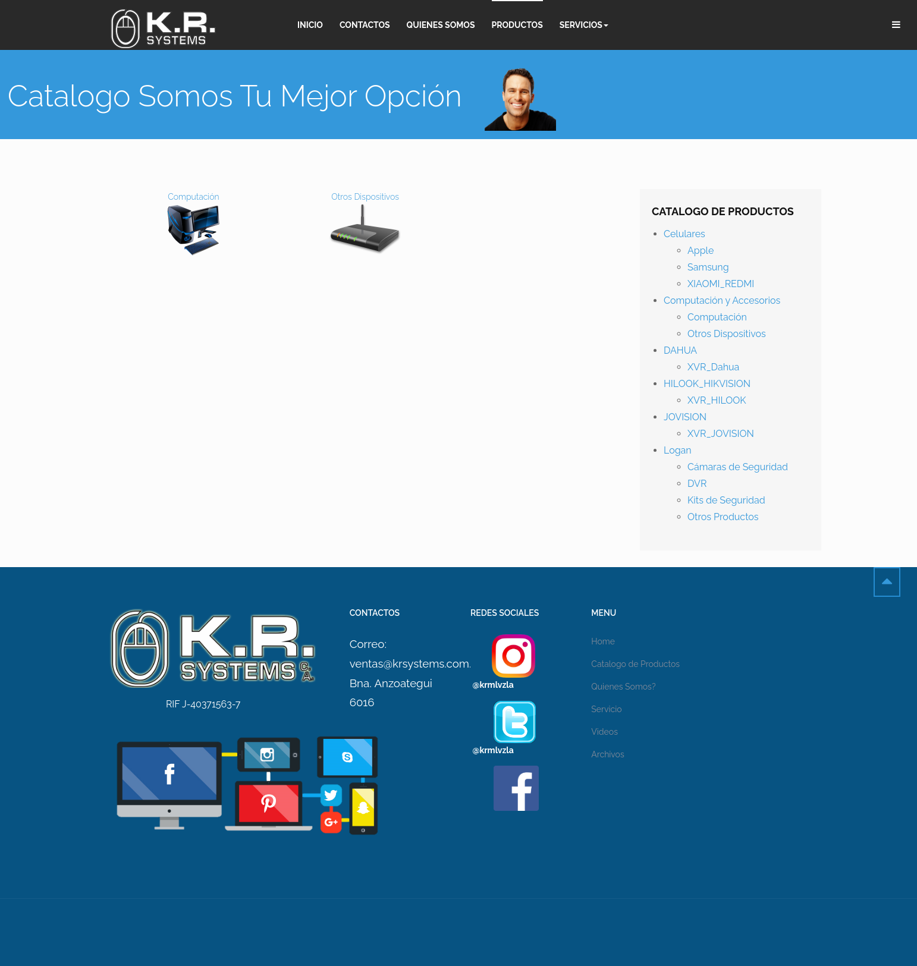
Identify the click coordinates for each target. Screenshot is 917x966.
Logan (678, 450)
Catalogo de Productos (635, 664)
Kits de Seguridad (726, 500)
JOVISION (685, 417)
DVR (696, 483)
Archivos (607, 754)
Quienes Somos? (623, 686)
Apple (700, 250)
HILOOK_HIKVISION (707, 383)
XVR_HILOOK (716, 400)
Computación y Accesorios (722, 300)
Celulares (684, 234)
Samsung (708, 267)
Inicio (310, 25)
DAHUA (680, 350)
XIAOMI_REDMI (720, 284)
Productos (517, 25)
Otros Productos (723, 517)
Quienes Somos (441, 25)
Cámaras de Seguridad (737, 467)
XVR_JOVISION (720, 433)
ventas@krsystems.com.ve (416, 663)
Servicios (584, 25)
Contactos (365, 25)
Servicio (606, 709)
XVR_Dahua (713, 367)
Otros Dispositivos (726, 333)
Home (603, 641)
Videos (604, 732)
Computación (717, 317)
